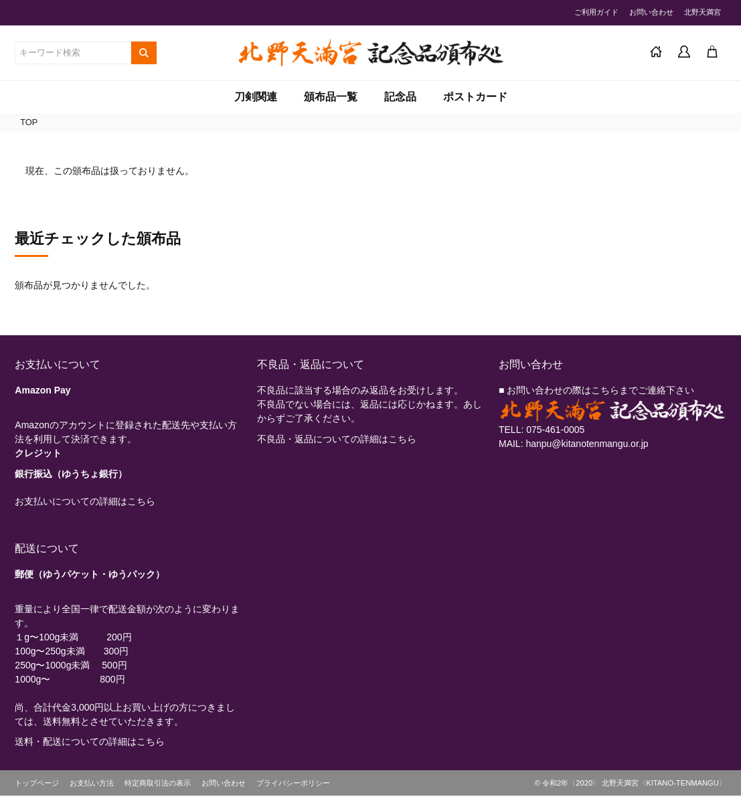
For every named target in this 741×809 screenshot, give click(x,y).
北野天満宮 (702, 12)
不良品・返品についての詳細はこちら (336, 439)
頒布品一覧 (330, 96)
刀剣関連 (255, 96)
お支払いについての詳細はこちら (85, 501)
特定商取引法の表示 (158, 783)
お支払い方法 (92, 783)
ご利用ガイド (596, 12)
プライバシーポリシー (293, 783)
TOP (28, 122)
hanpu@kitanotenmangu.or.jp (586, 443)
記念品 (400, 96)
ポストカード (475, 96)
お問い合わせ (651, 12)
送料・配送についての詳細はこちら (90, 741)
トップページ (37, 783)
